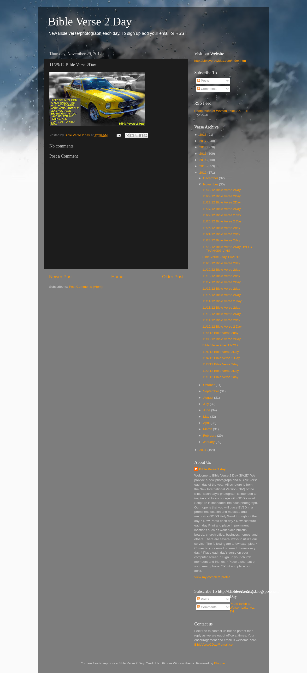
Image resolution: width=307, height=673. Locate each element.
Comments (207, 89)
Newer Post (61, 276)
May (206, 416)
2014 (203, 160)
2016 (203, 147)
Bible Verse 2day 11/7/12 (220, 345)
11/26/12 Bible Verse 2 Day (222, 221)
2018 (203, 134)
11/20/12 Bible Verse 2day (221, 263)
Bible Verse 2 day (212, 469)
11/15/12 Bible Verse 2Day (221, 295)
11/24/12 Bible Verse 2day (221, 234)
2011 (203, 450)
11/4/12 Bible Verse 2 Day (221, 358)
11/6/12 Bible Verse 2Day (220, 352)
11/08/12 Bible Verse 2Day (221, 339)
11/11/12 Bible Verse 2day (221, 320)
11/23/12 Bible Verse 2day (221, 240)
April (207, 423)
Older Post (172, 276)
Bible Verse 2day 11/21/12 (221, 257)
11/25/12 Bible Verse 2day (221, 228)
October (209, 385)
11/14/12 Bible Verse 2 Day (222, 301)
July (206, 404)
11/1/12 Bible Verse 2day (220, 377)
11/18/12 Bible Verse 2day (221, 276)
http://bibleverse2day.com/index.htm (220, 60)
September (211, 391)
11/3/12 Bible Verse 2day (220, 364)
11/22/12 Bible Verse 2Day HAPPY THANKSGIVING (227, 248)
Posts (203, 80)
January (209, 442)
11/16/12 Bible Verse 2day (221, 288)
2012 (203, 172)
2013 (203, 166)
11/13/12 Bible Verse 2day (221, 307)
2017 (203, 141)
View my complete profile (212, 577)
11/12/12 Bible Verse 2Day (221, 314)
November (211, 184)
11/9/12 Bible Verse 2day (220, 333)
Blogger (219, 663)
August (208, 397)
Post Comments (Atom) (86, 286)
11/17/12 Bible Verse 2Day (221, 282)
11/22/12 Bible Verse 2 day (221, 215)
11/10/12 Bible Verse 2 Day (222, 326)
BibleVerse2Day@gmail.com (214, 644)
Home (117, 276)
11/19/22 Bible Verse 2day (221, 269)
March (208, 429)
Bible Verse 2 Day (90, 21)
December (211, 178)
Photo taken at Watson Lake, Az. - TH (221, 111)
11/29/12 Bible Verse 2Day (221, 196)
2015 (203, 153)
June (207, 410)
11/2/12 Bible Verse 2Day (220, 371)
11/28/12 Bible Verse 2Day (221, 202)
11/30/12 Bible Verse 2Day (221, 190)
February (210, 435)
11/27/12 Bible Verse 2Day (221, 209)
